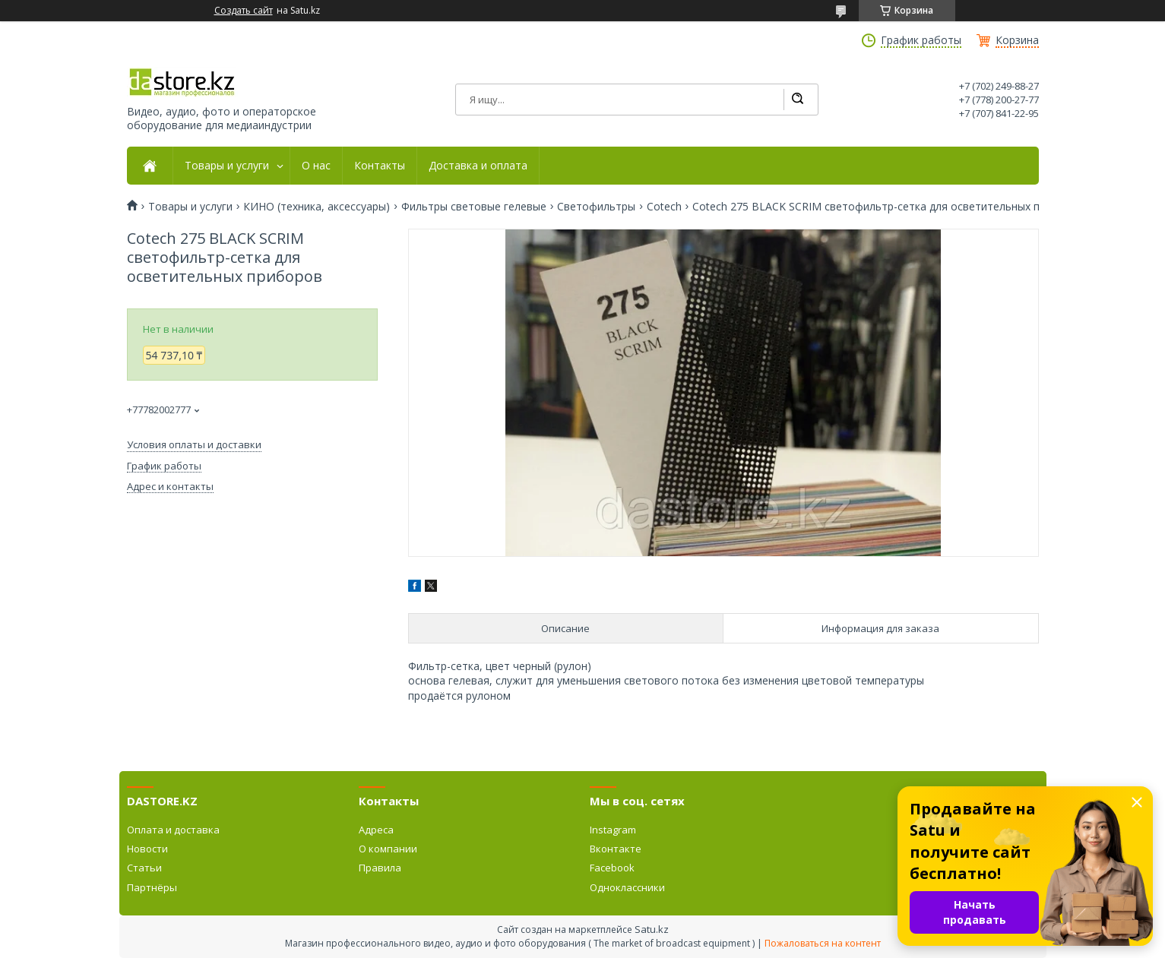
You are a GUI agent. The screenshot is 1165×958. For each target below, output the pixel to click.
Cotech (664, 206)
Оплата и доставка (173, 829)
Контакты (379, 165)
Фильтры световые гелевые (473, 206)
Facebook (612, 867)
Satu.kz (652, 929)
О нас (316, 165)
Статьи (144, 867)
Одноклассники (627, 887)
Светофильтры (596, 206)
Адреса (376, 829)
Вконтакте (615, 848)
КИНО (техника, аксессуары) (316, 206)
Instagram (613, 829)
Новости (147, 848)
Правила (380, 867)
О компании (388, 848)
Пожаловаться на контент (823, 943)
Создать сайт (243, 10)
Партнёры (152, 887)
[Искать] (797, 99)
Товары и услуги (227, 165)
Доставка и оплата (478, 165)
